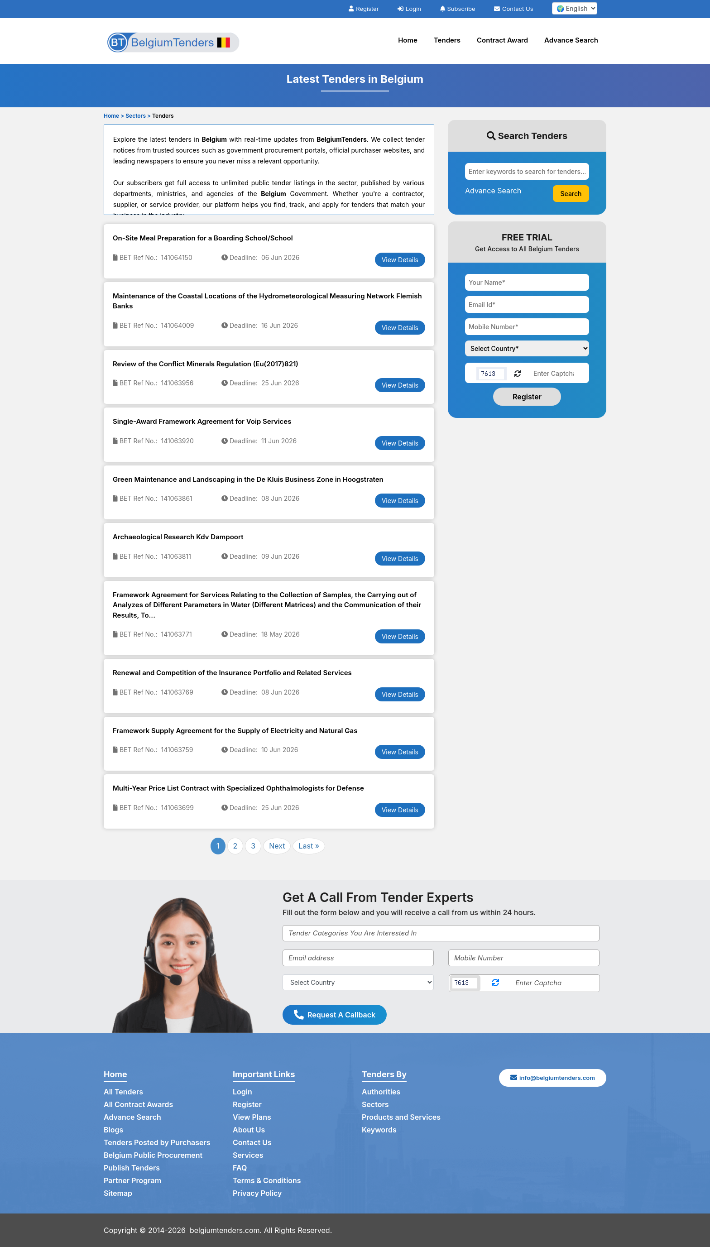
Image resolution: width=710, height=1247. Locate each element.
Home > (114, 115)
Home (407, 40)
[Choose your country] (527, 348)
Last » (308, 845)
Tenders (447, 40)
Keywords (379, 1130)
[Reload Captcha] (517, 373)
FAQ (240, 1168)
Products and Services (401, 1117)
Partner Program (132, 1180)
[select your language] (574, 8)
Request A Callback (334, 1015)
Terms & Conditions (267, 1180)
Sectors (375, 1104)
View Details (400, 260)
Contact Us (513, 8)
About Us (249, 1130)
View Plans (252, 1117)
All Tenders (123, 1092)
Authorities (381, 1092)
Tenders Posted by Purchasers (157, 1142)
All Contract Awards (138, 1104)
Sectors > (138, 115)
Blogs (113, 1130)
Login (409, 8)
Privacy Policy (257, 1193)
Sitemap (118, 1193)
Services (248, 1155)
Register (364, 8)
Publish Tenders (132, 1168)
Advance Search (571, 40)
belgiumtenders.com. (226, 1230)
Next (277, 845)
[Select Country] (358, 982)
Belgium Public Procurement (153, 1155)
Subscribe (457, 8)
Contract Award (502, 40)
